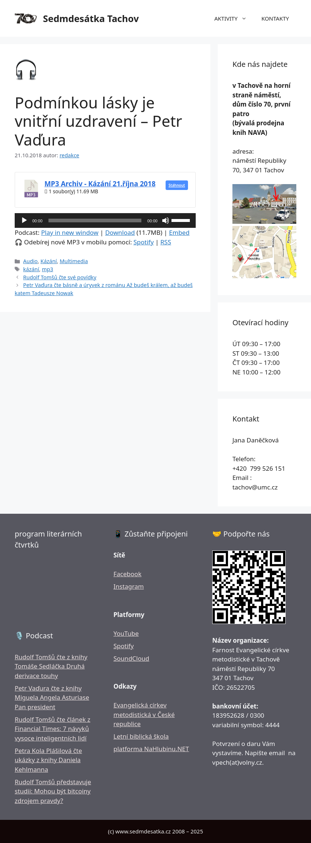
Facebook (127, 574)
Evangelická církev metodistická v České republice (144, 714)
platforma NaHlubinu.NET (151, 749)
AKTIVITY (234, 18)
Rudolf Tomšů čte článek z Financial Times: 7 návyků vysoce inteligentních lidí (52, 728)
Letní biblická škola (141, 736)
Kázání (48, 261)
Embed (179, 232)
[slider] (95, 220)
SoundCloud (131, 658)
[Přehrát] (24, 220)
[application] (105, 220)
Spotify (143, 242)
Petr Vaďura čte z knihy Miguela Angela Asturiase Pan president (52, 697)
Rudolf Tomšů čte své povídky (59, 277)
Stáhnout (177, 185)
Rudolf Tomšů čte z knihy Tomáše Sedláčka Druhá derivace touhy (51, 666)
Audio (30, 261)
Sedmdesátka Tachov (91, 18)
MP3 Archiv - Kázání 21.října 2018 (100, 183)
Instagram (128, 586)
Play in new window (69, 232)
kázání (31, 269)
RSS (165, 242)
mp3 (47, 269)
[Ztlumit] (165, 220)
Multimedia (73, 261)
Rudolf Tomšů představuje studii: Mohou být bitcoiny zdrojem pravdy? (53, 791)
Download (120, 232)
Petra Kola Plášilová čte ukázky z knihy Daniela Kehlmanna (48, 760)
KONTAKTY (275, 18)
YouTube (126, 633)
